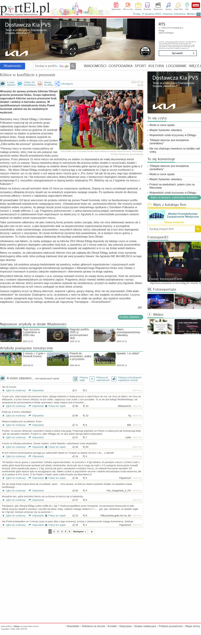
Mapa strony (192, 626)
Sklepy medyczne (174, 222)
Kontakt (112, 626)
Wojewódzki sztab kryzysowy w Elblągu (172, 135)
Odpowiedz (35, 390)
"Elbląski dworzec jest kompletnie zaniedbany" (169, 142)
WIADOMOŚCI (95, 66)
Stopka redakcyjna (145, 626)
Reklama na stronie (93, 626)
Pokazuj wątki (84, 378)
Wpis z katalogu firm (166, 205)
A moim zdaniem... (130, 317)
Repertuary (158, 9)
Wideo (155, 314)
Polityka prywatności (171, 626)
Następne (80, 531)
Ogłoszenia (116, 9)
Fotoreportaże (161, 289)
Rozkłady (147, 9)
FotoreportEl (157, 237)
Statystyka (125, 626)
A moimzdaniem (11, 83)
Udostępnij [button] (67, 83)
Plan (187, 9)
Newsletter (73, 626)
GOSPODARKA (121, 66)
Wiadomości (12, 66)
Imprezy (168, 9)
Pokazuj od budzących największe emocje (130, 378)
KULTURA (156, 66)
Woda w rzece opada (162, 125)
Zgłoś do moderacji (14, 390)
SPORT (140, 66)
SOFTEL (24, 629)
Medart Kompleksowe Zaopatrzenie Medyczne (183, 215)
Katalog (138, 9)
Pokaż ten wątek (55, 406)
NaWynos (196, 5)
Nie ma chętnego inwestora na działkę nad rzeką (174, 150)
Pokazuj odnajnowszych (103, 378)
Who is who (128, 9)
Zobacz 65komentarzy (30, 83)
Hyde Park (178, 9)
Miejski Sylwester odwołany (165, 130)
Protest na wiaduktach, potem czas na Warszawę (172, 186)
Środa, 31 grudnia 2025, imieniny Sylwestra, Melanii (164, 14)
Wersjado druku (48, 83)
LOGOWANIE (176, 66)
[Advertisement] (71, 564)
